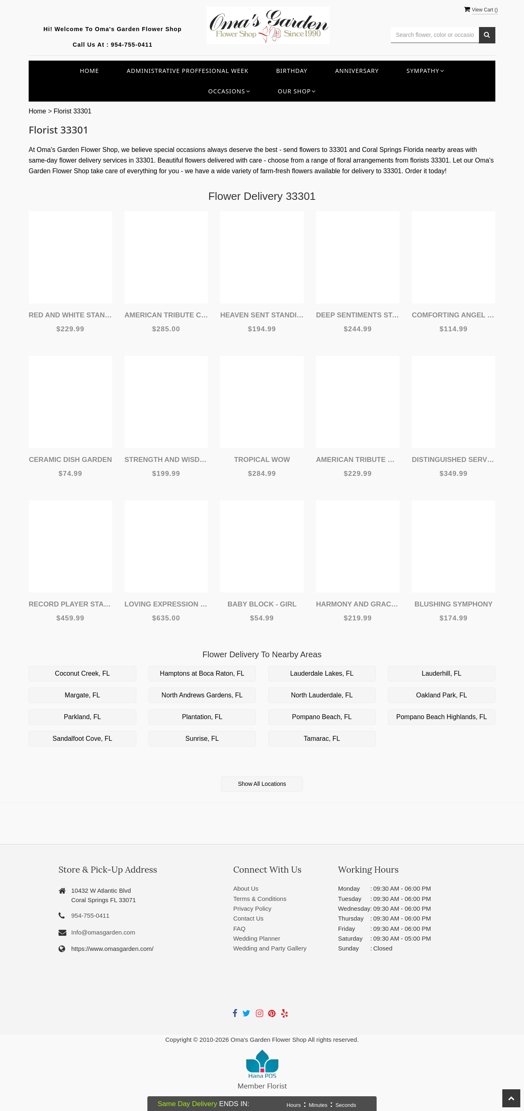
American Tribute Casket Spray (166, 315)
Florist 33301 (73, 111)
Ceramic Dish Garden (70, 460)
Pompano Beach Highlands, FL (441, 716)
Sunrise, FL (202, 738)
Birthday (291, 71)
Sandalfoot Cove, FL (82, 738)
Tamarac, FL (322, 738)
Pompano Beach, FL (322, 716)
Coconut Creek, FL (82, 673)
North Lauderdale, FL (322, 695)
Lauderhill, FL (441, 673)
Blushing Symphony (454, 604)
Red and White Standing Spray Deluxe (70, 315)
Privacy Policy (252, 908)
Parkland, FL (82, 716)
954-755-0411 (132, 44)
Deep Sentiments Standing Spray (358, 315)
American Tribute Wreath (358, 460)
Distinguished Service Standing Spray (453, 460)
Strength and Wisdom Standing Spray (166, 460)
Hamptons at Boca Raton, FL (202, 673)
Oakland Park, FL (442, 695)
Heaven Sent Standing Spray (262, 315)
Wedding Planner (256, 938)
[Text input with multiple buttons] (435, 35)
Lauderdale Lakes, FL (322, 673)
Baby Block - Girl (262, 604)
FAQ (239, 928)
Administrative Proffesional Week (187, 71)
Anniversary (357, 71)
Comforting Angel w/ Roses (453, 315)
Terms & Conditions (260, 898)
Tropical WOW (262, 460)
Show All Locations (262, 784)
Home (89, 71)
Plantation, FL (202, 716)
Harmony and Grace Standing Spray (358, 604)
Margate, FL (82, 695)
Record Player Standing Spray (70, 604)
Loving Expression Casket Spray (166, 604)
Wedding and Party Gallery (270, 948)
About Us (246, 888)
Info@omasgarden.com (103, 932)
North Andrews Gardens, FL (202, 695)
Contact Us (248, 918)
